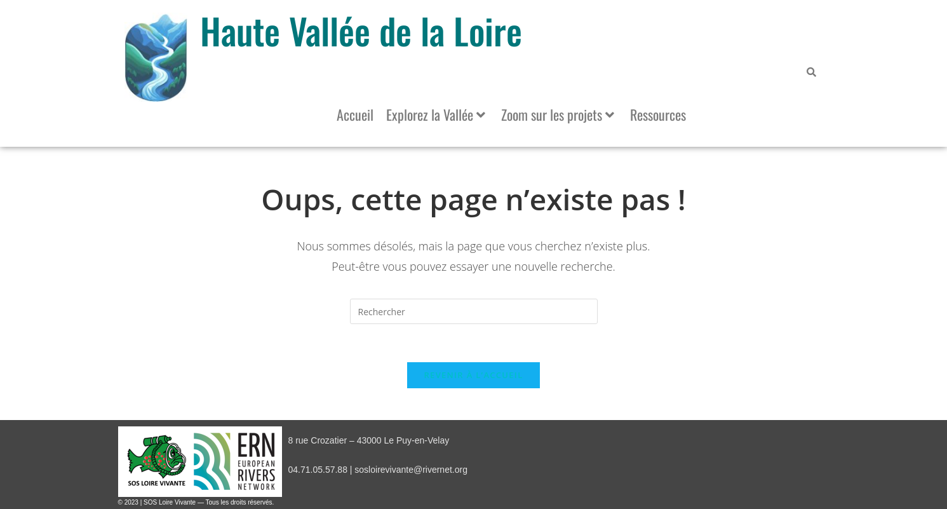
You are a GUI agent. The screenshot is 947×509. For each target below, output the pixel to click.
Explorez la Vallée (435, 114)
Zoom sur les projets (557, 114)
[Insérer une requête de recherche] (474, 311)
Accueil (355, 114)
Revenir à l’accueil (473, 375)
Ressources (658, 114)
